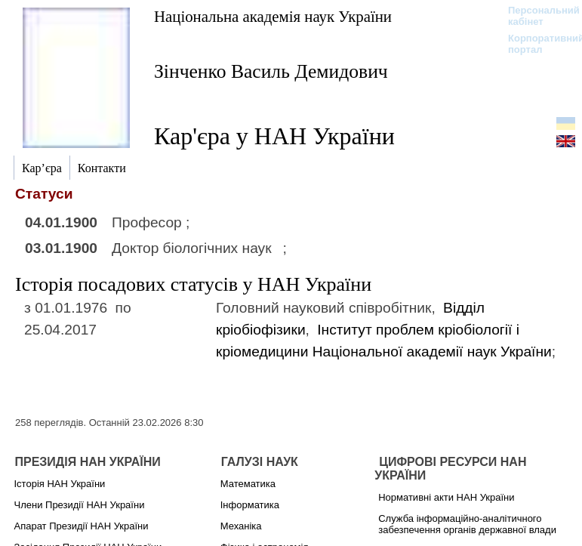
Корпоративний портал (536, 43)
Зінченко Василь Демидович (271, 71)
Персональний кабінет (536, 16)
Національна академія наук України (273, 16)
